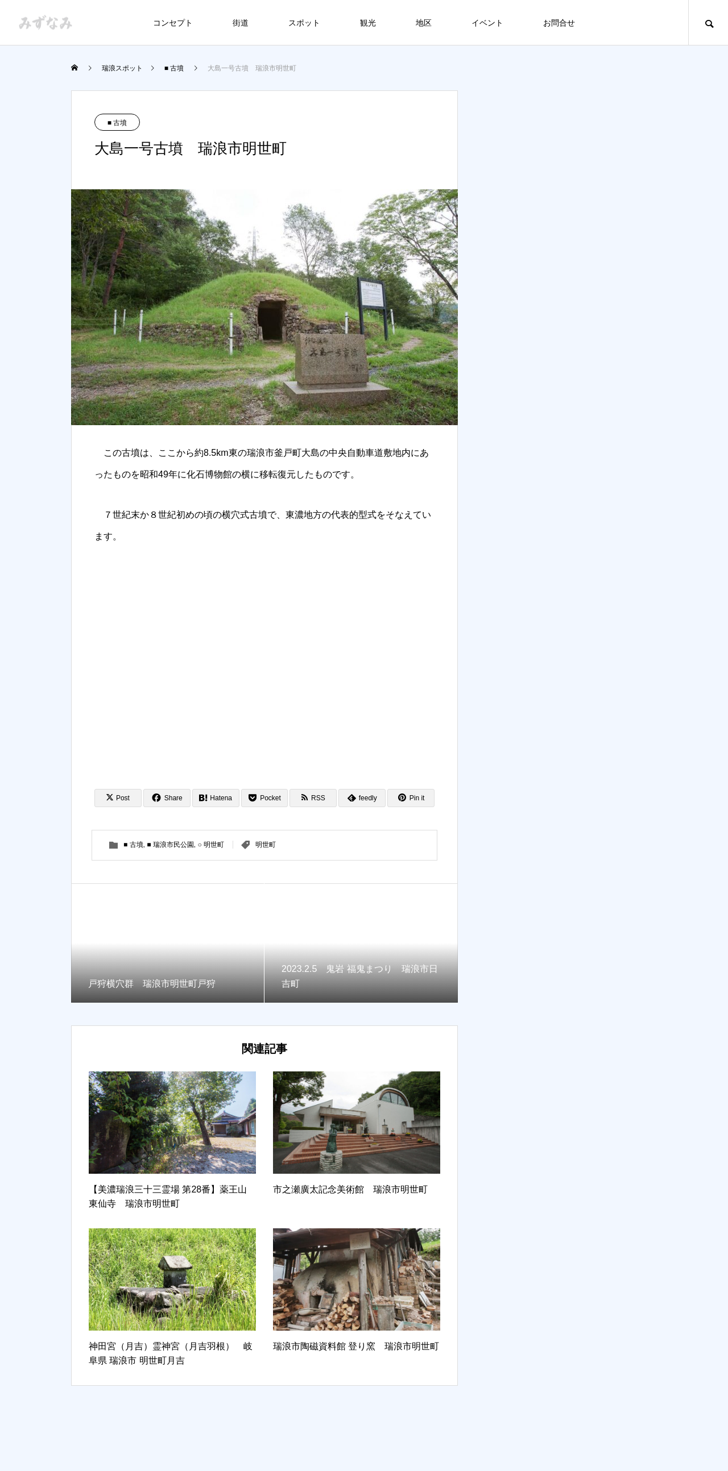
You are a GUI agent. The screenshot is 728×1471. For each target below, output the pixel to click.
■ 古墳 (117, 123)
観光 (368, 22)
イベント (487, 22)
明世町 (265, 845)
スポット (304, 22)
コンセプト (173, 22)
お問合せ (559, 22)
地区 (424, 22)
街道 (241, 22)
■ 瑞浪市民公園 (170, 845)
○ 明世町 (211, 845)
